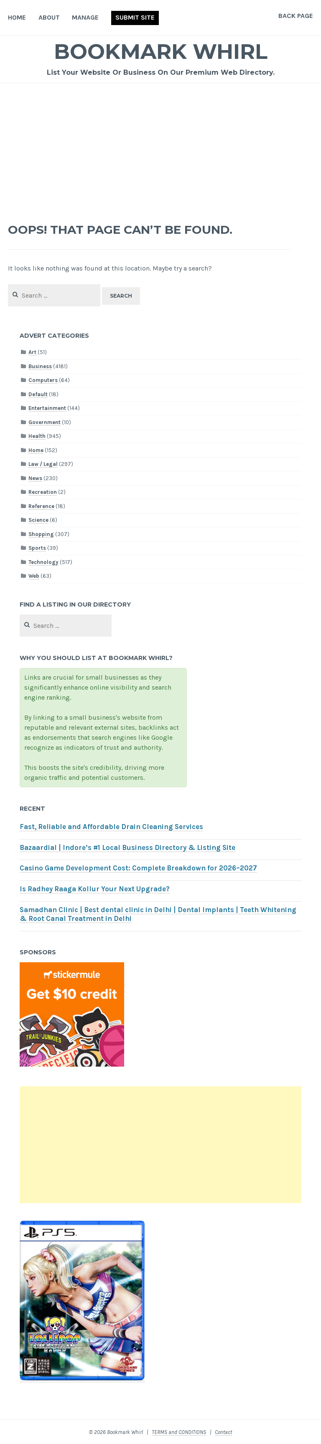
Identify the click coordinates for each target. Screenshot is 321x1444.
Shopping (41, 534)
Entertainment (47, 408)
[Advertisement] (160, 145)
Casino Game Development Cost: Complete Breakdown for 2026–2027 (138, 868)
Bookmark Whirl (161, 51)
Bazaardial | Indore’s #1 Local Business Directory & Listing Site (127, 848)
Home (17, 17)
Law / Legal (43, 464)
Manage (85, 17)
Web (33, 576)
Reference (41, 506)
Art (32, 352)
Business (40, 366)
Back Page (295, 16)
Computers (43, 380)
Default (38, 394)
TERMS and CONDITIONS (179, 1432)
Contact (223, 1432)
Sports (37, 548)
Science (38, 520)
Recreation (42, 492)
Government (44, 422)
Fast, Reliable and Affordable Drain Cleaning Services (111, 827)
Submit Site (135, 17)
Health (37, 436)
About (49, 17)
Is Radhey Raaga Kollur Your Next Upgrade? (95, 889)
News (35, 478)
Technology (43, 562)
